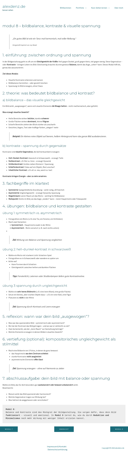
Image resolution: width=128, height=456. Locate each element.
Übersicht (64, 429)
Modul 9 (119, 429)
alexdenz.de (13, 6)
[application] (87, 8)
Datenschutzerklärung (56, 449)
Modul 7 (9, 429)
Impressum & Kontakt (55, 446)
